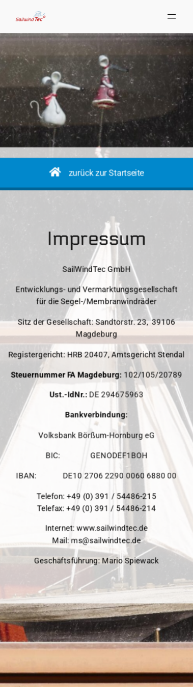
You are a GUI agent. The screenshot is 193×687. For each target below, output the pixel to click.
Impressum (83, 604)
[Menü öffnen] (172, 16)
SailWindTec (41, 573)
